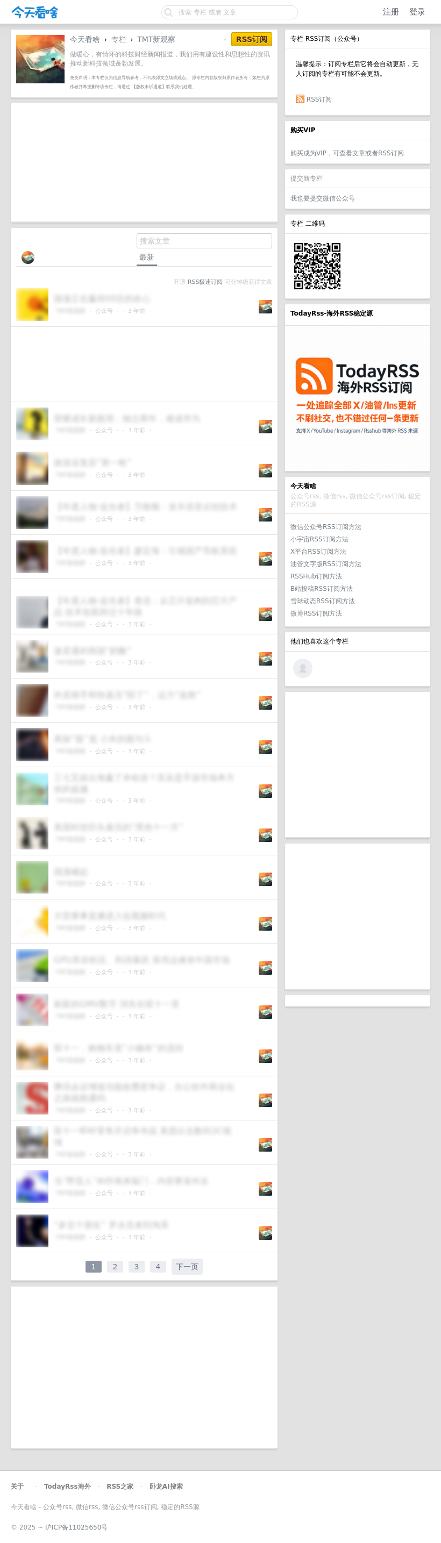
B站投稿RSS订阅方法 (321, 588)
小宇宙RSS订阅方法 (319, 539)
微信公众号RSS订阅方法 (325, 527)
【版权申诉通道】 (149, 86)
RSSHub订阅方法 (316, 576)
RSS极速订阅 (205, 281)
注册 (391, 12)
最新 (146, 257)
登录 (417, 12)
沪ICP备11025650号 (76, 1527)
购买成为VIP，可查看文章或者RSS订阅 (347, 153)
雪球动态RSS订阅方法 (322, 601)
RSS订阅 (319, 99)
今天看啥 (85, 39)
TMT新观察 (156, 39)
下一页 (187, 1266)
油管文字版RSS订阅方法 (325, 564)
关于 (17, 1486)
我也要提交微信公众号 (322, 198)
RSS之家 (119, 1486)
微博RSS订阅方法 (316, 613)
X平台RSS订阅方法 (318, 551)
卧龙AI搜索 (166, 1486)
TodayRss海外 (67, 1486)
